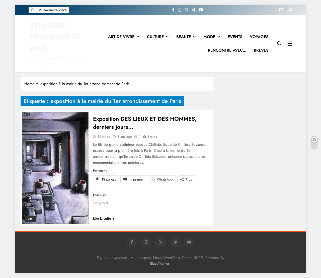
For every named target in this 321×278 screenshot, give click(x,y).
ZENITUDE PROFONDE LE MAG (55, 36)
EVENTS (235, 37)
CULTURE (155, 37)
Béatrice (104, 136)
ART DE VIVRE (121, 37)
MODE (209, 37)
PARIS (30, 219)
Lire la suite (103, 218)
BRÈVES (261, 50)
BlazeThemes (160, 263)
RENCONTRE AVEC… (227, 50)
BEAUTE (183, 37)
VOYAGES (259, 37)
